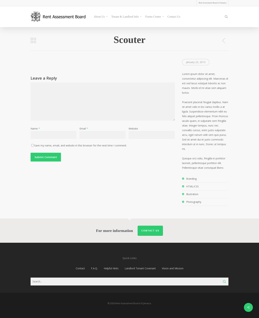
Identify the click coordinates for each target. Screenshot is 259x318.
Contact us (150, 230)
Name (35, 128)
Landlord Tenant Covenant (140, 268)
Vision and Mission (172, 268)
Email (83, 128)
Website (133, 128)
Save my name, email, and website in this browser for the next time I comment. (80, 145)
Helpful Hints (111, 268)
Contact (80, 268)
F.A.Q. (94, 268)
